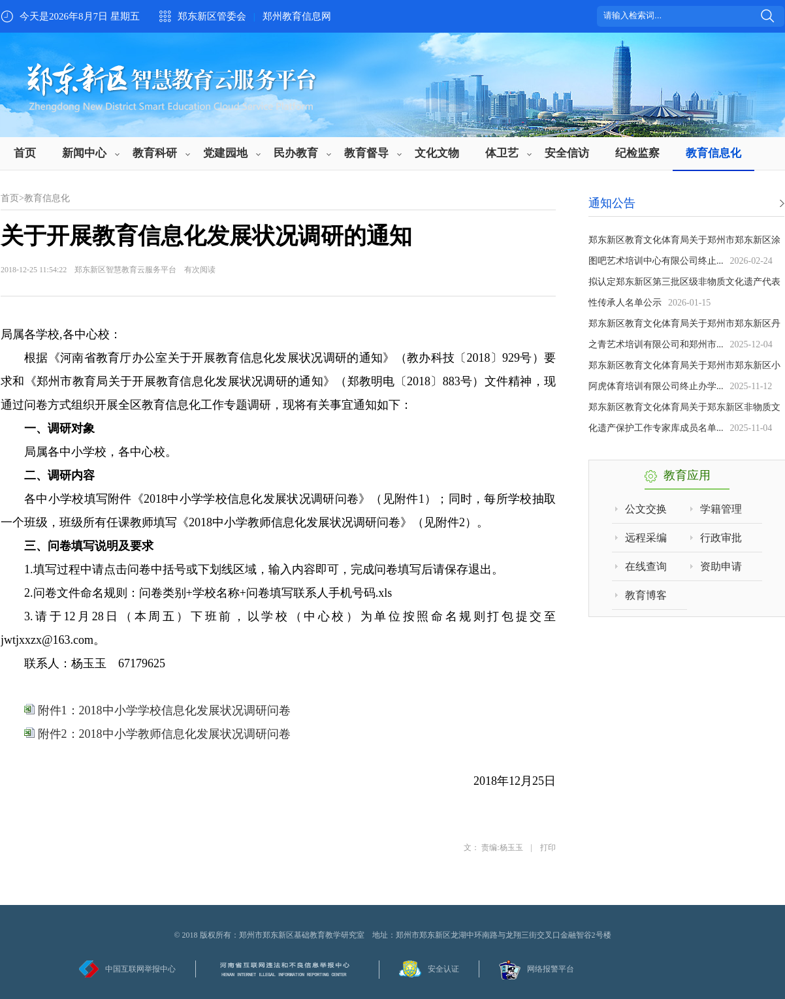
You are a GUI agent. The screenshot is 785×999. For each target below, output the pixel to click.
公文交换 (646, 509)
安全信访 (567, 153)
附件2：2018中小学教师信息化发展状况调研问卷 (157, 733)
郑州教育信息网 (297, 16)
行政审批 (721, 537)
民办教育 (296, 153)
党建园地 (225, 153)
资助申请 (721, 566)
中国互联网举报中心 (140, 969)
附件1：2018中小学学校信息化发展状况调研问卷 (157, 710)
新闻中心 (84, 153)
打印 (548, 847)
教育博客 (646, 595)
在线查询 (646, 566)
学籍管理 (721, 509)
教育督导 (366, 153)
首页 (25, 153)
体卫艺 (502, 153)
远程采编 (646, 537)
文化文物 (437, 153)
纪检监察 (637, 153)
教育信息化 (713, 153)
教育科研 (155, 153)
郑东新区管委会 (212, 16)
